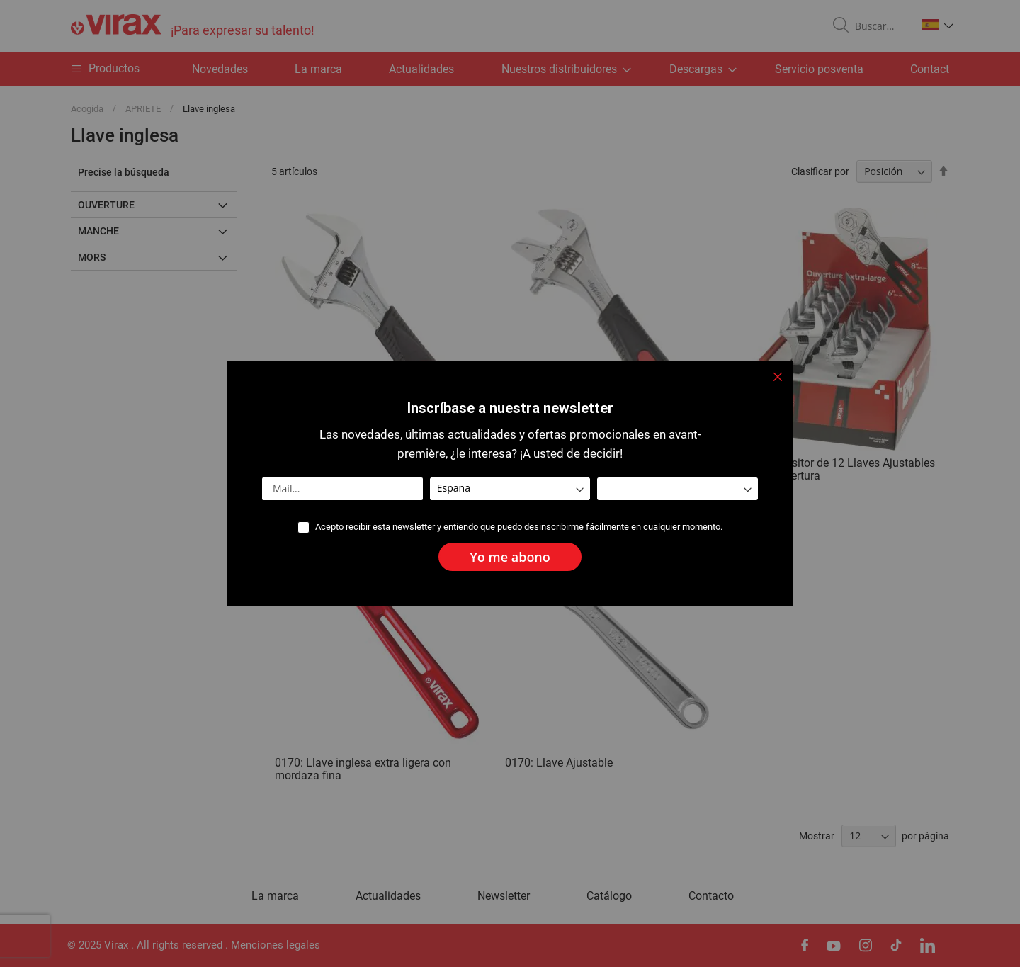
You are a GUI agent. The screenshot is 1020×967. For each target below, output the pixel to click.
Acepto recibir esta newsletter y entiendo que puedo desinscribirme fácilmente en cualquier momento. (518, 526)
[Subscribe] (510, 557)
